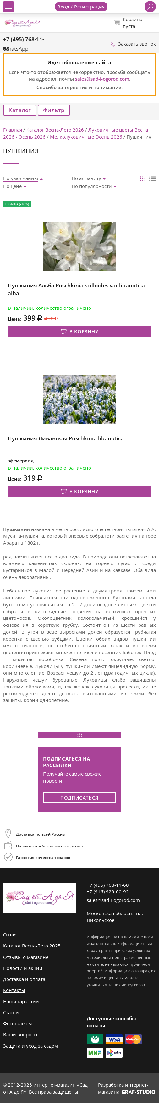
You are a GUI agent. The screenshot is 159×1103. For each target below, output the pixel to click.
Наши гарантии (21, 1001)
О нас (9, 934)
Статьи (11, 1012)
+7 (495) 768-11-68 (108, 885)
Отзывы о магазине (25, 957)
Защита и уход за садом (30, 1046)
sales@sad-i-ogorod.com (102, 79)
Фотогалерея (17, 1023)
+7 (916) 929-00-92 (108, 891)
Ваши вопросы (20, 1034)
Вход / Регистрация (81, 6)
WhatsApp (15, 48)
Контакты (14, 990)
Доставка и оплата (24, 979)
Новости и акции (22, 968)
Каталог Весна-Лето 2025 (32, 945)
